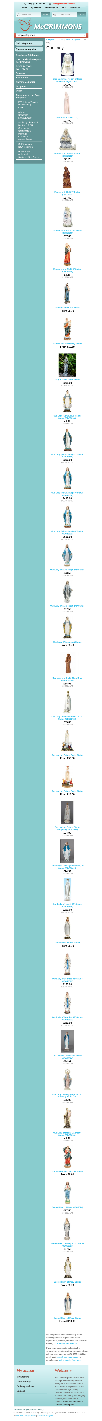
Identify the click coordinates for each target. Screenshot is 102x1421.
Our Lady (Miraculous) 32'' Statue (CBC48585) (67, 445)
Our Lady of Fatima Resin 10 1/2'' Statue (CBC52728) (67, 708)
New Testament (25, 147)
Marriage (22, 133)
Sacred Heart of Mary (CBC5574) (67, 1197)
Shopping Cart (51, 7)
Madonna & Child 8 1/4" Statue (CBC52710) (67, 222)
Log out (21, 1391)
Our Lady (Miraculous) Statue (67, 632)
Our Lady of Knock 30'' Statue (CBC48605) (67, 895)
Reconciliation (25, 139)
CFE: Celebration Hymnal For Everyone (29, 60)
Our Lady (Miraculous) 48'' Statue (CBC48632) (67, 522)
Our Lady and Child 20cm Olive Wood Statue (67, 669)
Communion (24, 128)
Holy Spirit (23, 154)
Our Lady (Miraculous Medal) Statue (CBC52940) (67, 407)
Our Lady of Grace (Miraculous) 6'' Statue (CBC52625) (67, 857)
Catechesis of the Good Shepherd (28, 96)
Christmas (23, 115)
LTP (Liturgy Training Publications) (28, 103)
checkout (81, 14)
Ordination (23, 136)
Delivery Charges (21, 1409)
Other (19, 90)
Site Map (41, 1415)
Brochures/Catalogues (27, 55)
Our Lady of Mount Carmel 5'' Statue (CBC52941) (67, 1124)
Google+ (49, 1415)
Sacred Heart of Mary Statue (67, 1272)
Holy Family (24, 151)
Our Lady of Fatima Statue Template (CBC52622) (67, 818)
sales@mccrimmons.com (64, 4)
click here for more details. (65, 1343)
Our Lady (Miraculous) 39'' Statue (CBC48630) (67, 484)
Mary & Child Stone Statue (67, 369)
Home (24, 7)
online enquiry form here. (70, 1360)
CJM (20, 107)
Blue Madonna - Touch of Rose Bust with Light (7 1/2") (67, 70)
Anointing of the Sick (28, 122)
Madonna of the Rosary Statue (67, 334)
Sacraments (22, 77)
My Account (36, 7)
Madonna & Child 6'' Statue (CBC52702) (67, 145)
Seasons (20, 73)
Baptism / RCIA (25, 125)
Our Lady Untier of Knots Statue (67, 1161)
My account (23, 1376)
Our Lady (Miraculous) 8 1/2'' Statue (67, 560)
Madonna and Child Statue (67, 297)
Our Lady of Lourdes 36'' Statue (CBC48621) (67, 1008)
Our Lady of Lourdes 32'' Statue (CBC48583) (67, 970)
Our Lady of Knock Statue (67, 932)
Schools (60, 39)
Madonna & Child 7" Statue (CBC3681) (67, 183)
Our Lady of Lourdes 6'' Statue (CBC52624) (67, 1047)
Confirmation (24, 131)
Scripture (21, 86)
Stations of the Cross (28, 157)
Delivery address (25, 1386)
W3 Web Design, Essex (26, 1415)
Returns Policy (37, 1409)
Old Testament (25, 144)
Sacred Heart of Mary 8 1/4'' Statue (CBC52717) (67, 1235)
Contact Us (75, 7)
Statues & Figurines (73, 39)
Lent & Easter (25, 118)
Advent (21, 112)
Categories (50, 39)
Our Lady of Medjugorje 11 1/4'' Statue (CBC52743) (67, 1085)
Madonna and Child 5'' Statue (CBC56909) (67, 260)
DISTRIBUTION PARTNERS (24, 67)
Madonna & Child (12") (67, 107)
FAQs (64, 7)
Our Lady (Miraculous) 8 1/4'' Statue (67, 596)
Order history (24, 1381)
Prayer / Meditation (26, 82)
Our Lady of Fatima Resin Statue (67, 745)
